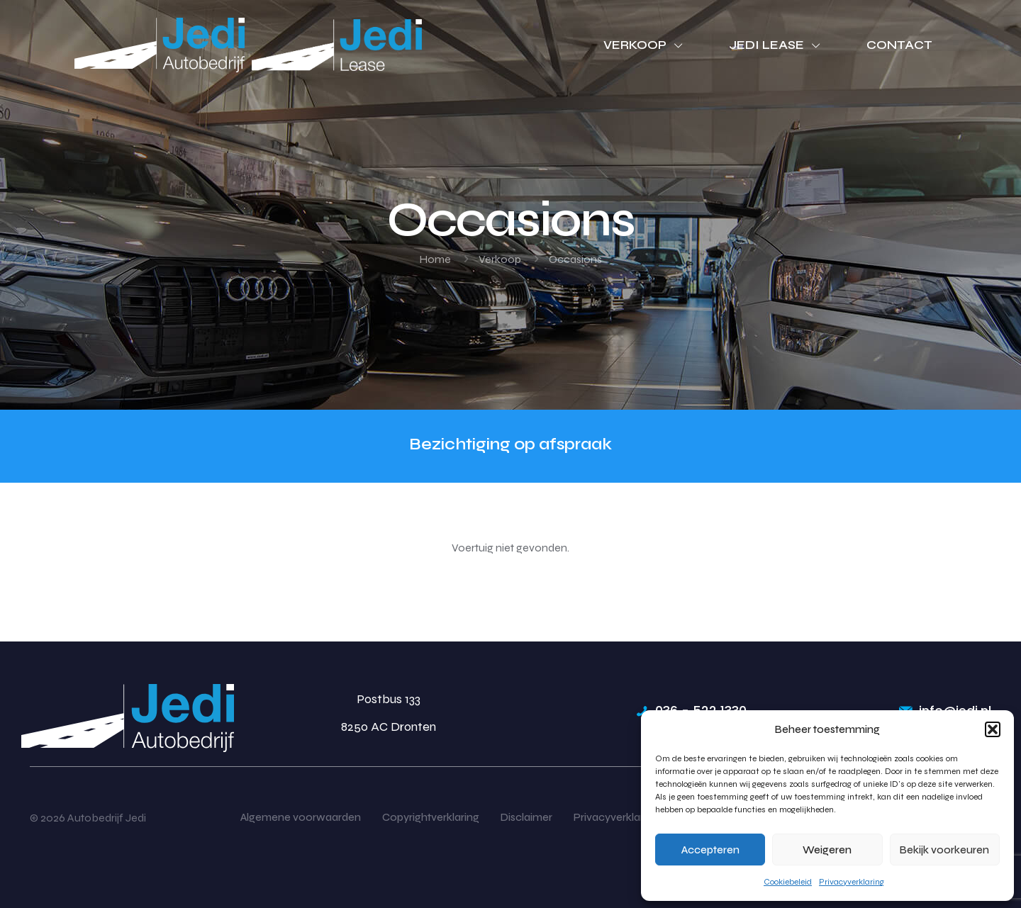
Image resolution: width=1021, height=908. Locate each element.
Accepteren (710, 849)
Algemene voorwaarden (300, 817)
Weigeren (827, 849)
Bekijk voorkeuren (944, 849)
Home (435, 259)
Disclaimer (526, 817)
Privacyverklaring (851, 882)
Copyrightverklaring (430, 817)
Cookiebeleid (788, 882)
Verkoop (500, 259)
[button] (993, 729)
